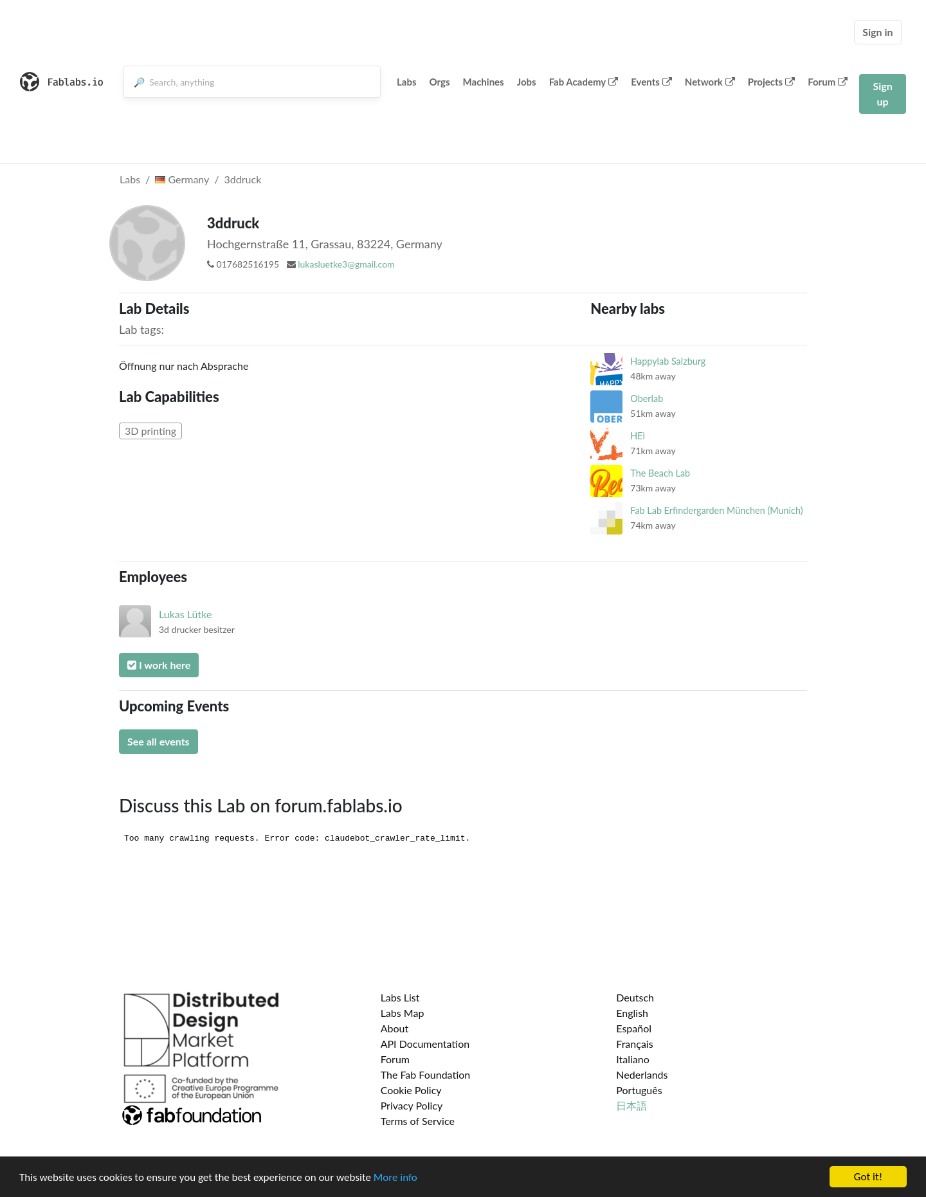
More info (395, 1177)
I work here (158, 665)
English (632, 1013)
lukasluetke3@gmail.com (346, 264)
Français (634, 1043)
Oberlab (646, 398)
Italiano (632, 1059)
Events (651, 81)
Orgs (440, 81)
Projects (771, 81)
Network (710, 81)
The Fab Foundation (426, 1074)
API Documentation (425, 1043)
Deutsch (635, 997)
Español (633, 1028)
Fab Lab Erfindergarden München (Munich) (716, 510)
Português (639, 1090)
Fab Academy (584, 81)
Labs (407, 81)
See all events (158, 741)
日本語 (631, 1105)
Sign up (882, 93)
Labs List (400, 997)
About (395, 1028)
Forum (828, 81)
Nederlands (641, 1074)
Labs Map (402, 1013)
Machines (483, 81)
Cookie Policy (411, 1090)
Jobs (526, 81)
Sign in (877, 32)
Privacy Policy (412, 1105)
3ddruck (243, 179)
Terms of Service (418, 1121)
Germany (182, 179)
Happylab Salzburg (667, 361)
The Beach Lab (660, 473)
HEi (637, 435)
